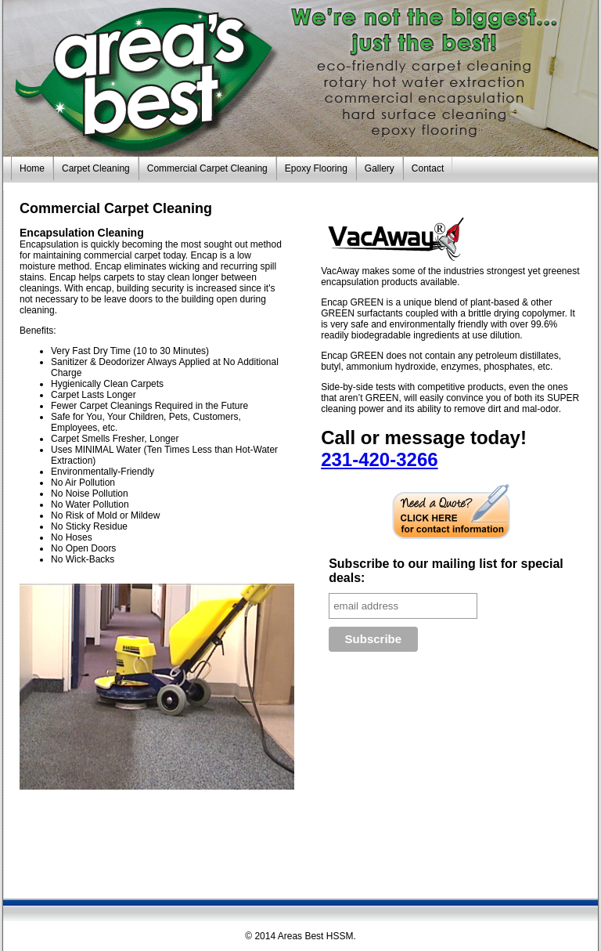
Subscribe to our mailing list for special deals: (446, 570)
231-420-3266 (379, 459)
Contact (428, 168)
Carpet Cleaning (96, 168)
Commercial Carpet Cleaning (207, 168)
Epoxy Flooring (316, 168)
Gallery (379, 168)
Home (32, 168)
